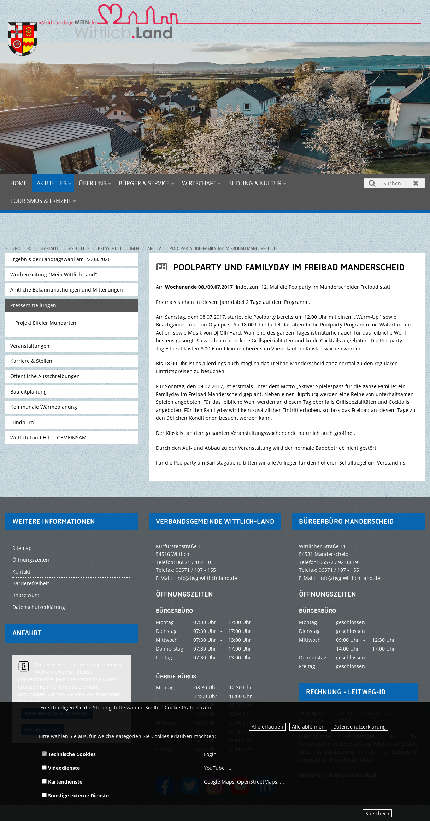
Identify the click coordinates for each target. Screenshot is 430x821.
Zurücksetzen (416, 183)
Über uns (92, 183)
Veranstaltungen (29, 345)
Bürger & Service (144, 183)
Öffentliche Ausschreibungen (45, 376)
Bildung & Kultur (255, 183)
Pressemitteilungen (118, 248)
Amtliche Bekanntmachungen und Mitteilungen (66, 289)
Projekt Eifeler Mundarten (45, 322)
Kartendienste (62, 781)
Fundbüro (22, 422)
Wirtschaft (199, 183)
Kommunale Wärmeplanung (43, 406)
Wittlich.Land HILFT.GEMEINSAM (48, 437)
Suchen (372, 183)
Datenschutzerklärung (359, 726)
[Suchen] (394, 183)
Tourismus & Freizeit (40, 201)
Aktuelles (51, 183)
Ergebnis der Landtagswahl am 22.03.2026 (60, 259)
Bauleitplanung (28, 391)
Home (18, 183)
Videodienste (61, 768)
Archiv (154, 248)
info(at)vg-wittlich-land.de (206, 578)
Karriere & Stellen (31, 361)
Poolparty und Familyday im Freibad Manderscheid (223, 248)
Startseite (50, 248)
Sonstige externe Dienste (75, 795)
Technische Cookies (69, 754)
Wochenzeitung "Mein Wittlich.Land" (53, 274)
